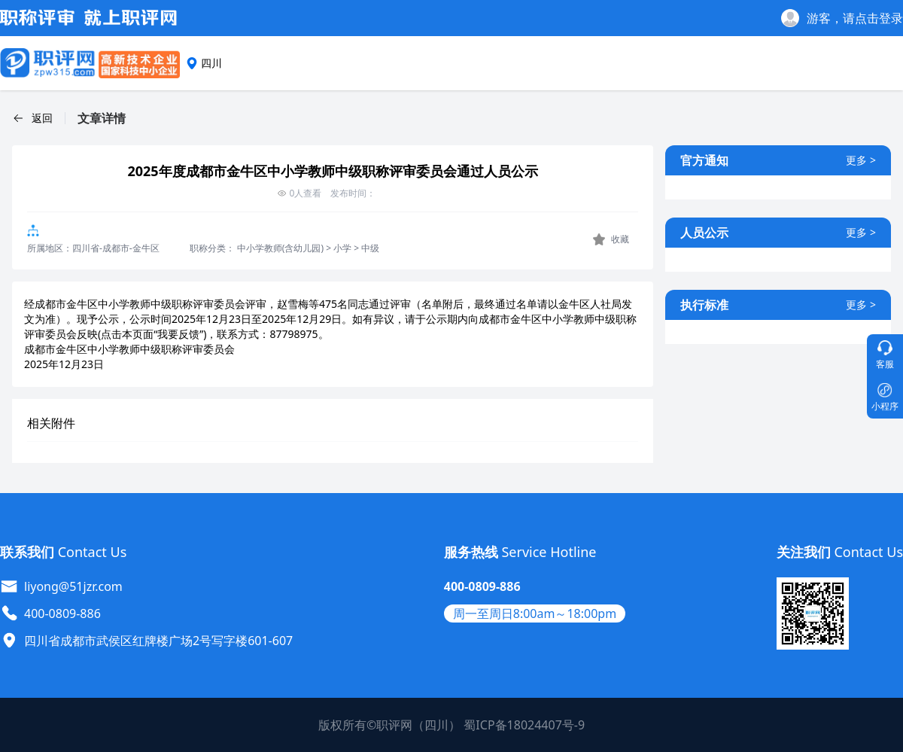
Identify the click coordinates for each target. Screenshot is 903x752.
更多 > (861, 160)
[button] (32, 118)
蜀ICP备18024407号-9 (524, 725)
